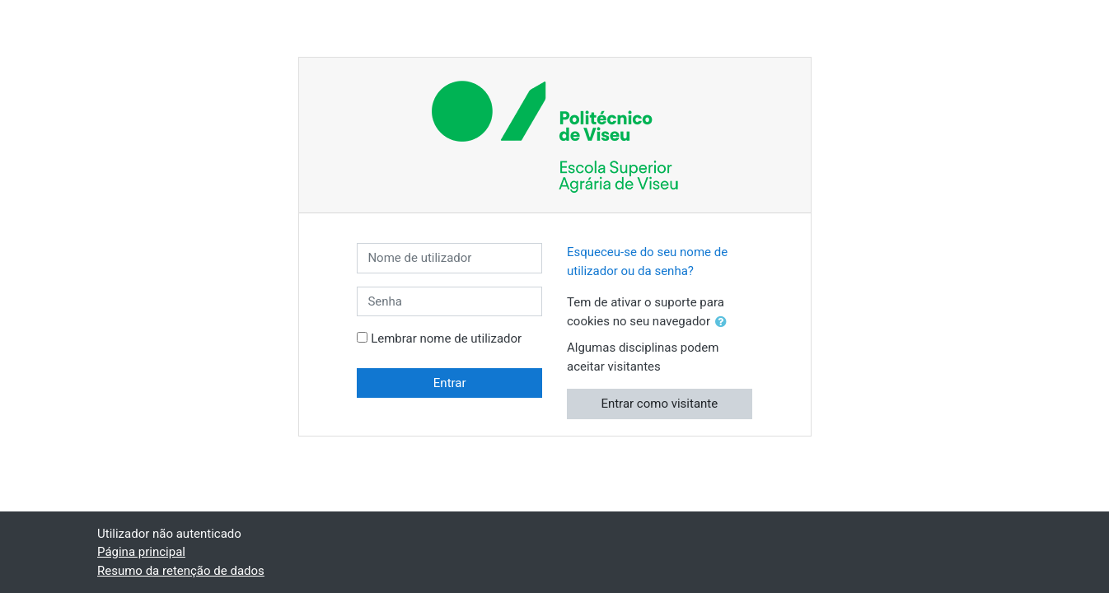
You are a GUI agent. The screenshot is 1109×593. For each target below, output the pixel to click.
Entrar (449, 383)
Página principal (141, 551)
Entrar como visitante (659, 403)
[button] (724, 322)
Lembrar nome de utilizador (446, 338)
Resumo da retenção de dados (180, 570)
